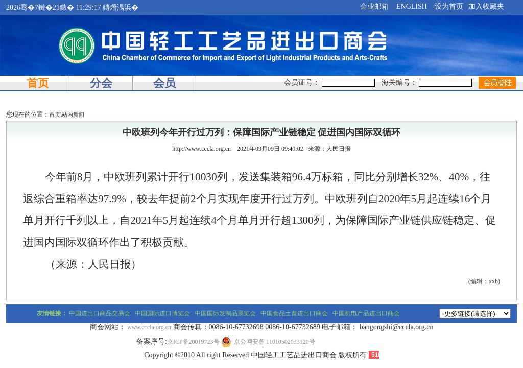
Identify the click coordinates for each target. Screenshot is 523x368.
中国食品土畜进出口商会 (294, 313)
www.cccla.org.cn (149, 327)
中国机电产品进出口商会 (366, 313)
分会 (101, 83)
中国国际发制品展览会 (225, 313)
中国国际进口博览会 (162, 313)
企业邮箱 (374, 6)
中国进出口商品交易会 (99, 313)
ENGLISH (411, 6)
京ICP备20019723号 (193, 342)
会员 (164, 83)
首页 (38, 83)
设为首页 (449, 6)
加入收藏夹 (486, 6)
